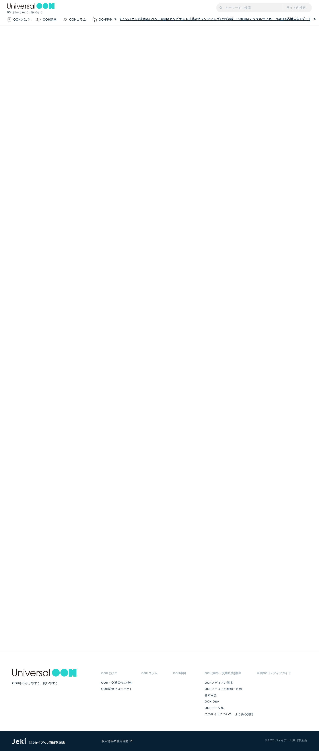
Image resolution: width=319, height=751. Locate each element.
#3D (164, 19)
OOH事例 (179, 673)
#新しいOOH (237, 19)
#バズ (224, 19)
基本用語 (211, 695)
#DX (281, 19)
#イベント (153, 19)
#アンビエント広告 (181, 19)
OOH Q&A (212, 701)
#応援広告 (292, 19)
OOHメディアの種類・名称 (223, 689)
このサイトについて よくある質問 (229, 714)
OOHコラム (149, 673)
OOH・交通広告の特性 (116, 682)
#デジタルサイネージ (262, 19)
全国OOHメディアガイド (274, 673)
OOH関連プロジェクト (116, 689)
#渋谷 (142, 19)
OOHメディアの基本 (219, 682)
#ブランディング (207, 19)
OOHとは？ (109, 673)
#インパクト (129, 19)
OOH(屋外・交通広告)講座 (223, 673)
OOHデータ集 (214, 708)
